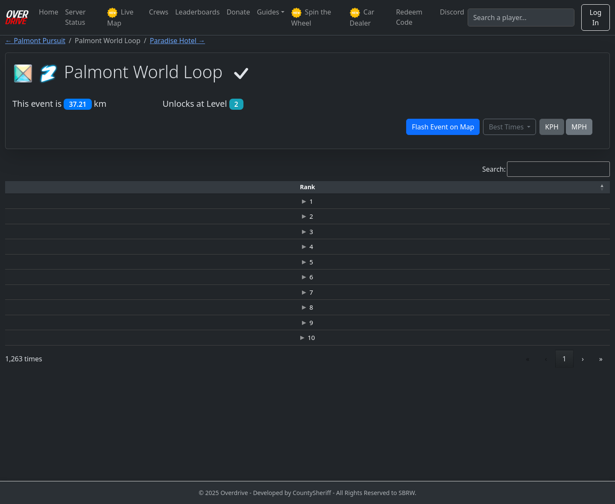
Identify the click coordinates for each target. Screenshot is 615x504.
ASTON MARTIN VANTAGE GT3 (268, 207)
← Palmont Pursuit (35, 40)
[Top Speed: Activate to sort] (374, 187)
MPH (579, 127)
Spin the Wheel (311, 17)
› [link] (583, 459)
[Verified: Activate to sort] (584, 187)
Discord (452, 12)
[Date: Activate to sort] (526, 187)
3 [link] (479, 459)
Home (49, 12)
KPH (551, 127)
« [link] (404, 459)
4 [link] (499, 459)
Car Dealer (362, 17)
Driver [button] (91, 187)
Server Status (75, 17)
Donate (238, 12)
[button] (24, 187)
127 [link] (560, 459)
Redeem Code (409, 17)
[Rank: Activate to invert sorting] (24, 187)
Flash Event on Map (443, 127)
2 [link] (460, 459)
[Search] (521, 17)
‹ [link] (423, 459)
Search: (494, 169)
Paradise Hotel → (177, 40)
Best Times (507, 127)
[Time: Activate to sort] (164, 187)
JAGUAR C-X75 (268, 257)
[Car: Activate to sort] (268, 187)
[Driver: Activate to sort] (91, 187)
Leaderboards (197, 12)
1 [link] (441, 459)
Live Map (120, 17)
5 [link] (518, 459)
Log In (595, 17)
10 (24, 433)
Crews (158, 12)
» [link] (601, 459)
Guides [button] (268, 12)
